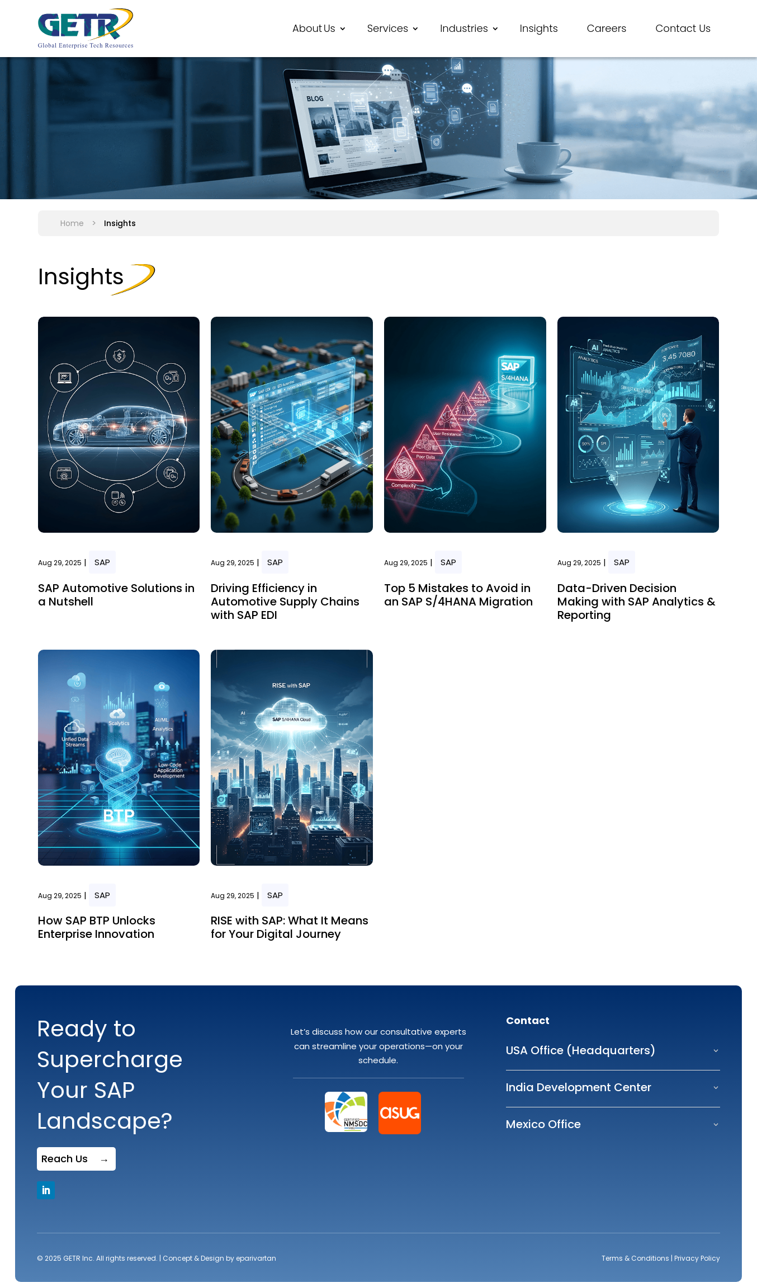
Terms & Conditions (635, 1258)
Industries (464, 28)
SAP (102, 562)
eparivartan (256, 1258)
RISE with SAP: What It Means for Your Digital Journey (289, 927)
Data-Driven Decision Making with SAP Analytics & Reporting (636, 601)
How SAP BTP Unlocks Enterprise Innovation (96, 927)
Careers (607, 28)
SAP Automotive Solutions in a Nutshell (116, 594)
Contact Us (683, 28)
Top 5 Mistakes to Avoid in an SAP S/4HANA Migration (458, 594)
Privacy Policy (697, 1258)
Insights (539, 28)
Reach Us (64, 1159)
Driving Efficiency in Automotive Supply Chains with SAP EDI (285, 601)
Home (72, 223)
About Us (313, 28)
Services (387, 28)
